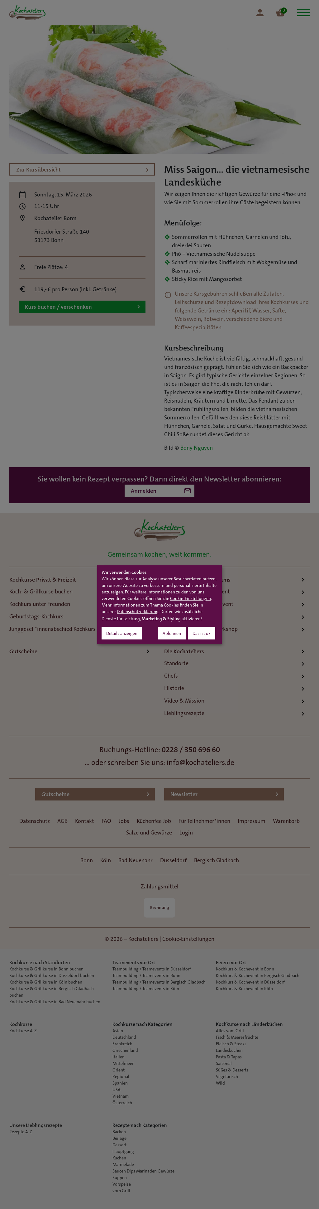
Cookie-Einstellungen (190, 599)
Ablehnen (172, 634)
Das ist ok (202, 634)
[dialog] (159, 604)
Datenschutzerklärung (138, 612)
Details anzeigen (121, 634)
